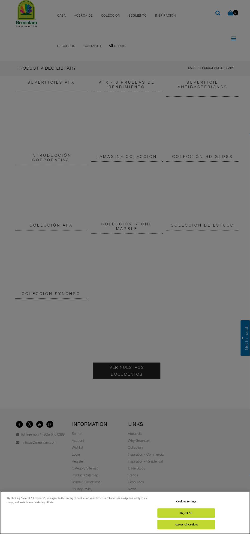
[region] (125, 513)
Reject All (186, 513)
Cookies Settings (186, 501)
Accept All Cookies (186, 524)
